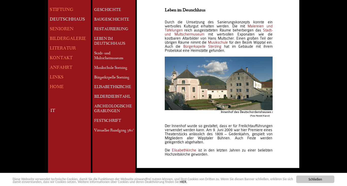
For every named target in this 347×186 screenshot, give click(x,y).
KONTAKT (61, 58)
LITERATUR (63, 48)
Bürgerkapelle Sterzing (111, 78)
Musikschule (218, 42)
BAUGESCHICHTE (111, 20)
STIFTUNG (61, 10)
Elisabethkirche (184, 150)
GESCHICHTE (107, 10)
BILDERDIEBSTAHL (112, 97)
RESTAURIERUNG (111, 29)
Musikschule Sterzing (110, 68)
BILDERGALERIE (68, 39)
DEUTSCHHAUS (67, 20)
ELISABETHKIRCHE (112, 87)
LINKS (56, 77)
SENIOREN (62, 29)
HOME (57, 87)
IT (53, 111)
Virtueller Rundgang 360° (114, 131)
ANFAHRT (61, 68)
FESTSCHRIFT (107, 121)
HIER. (183, 182)
